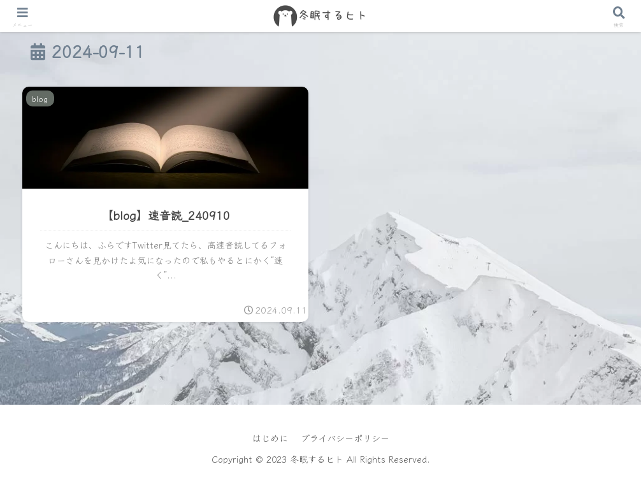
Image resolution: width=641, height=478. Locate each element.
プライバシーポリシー (345, 437)
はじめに (270, 437)
